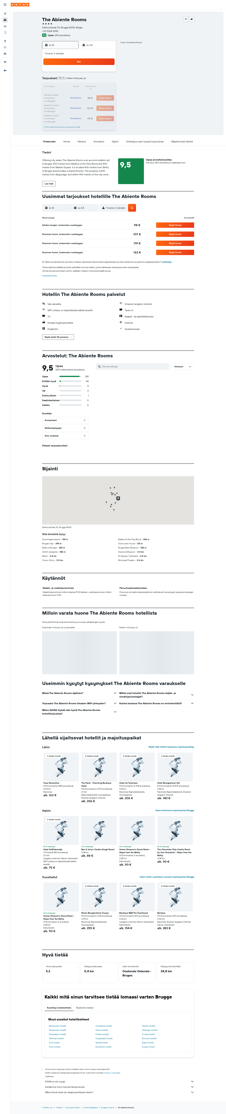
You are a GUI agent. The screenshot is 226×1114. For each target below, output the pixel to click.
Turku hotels (54, 1046)
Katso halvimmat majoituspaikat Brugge (175, 810)
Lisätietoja (166, 262)
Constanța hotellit (103, 1026)
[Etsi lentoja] (5, 14)
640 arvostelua (62, 35)
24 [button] (65, 101)
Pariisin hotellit (148, 1026)
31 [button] (65, 108)
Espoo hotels (148, 1042)
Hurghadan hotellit (104, 1038)
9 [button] (108, 79)
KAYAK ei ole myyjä (119, 1081)
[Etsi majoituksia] (5, 20)
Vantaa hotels (101, 1042)
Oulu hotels (54, 1042)
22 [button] (101, 94)
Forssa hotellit (148, 1034)
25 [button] (72, 101)
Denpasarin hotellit (57, 1034)
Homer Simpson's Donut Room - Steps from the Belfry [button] (134, 851)
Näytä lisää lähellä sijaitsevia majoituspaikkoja (171, 746)
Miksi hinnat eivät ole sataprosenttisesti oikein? (119, 1092)
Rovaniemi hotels (103, 1046)
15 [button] (101, 87)
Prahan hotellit (102, 1034)
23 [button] (108, 94)
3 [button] (65, 79)
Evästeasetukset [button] (49, 275)
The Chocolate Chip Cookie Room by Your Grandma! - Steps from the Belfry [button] (174, 852)
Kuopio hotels (148, 1046)
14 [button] (94, 87)
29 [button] (101, 101)
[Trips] (5, 62)
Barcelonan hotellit (57, 1026)
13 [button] (87, 87)
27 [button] (86, 101)
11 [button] (72, 87)
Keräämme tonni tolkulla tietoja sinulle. (119, 1087)
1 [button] (100, 72)
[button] (5, 4)
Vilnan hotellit (101, 1030)
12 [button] (79, 87)
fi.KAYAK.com (47, 1107)
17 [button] (65, 94)
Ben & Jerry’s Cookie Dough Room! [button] (98, 849)
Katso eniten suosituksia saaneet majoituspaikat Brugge (167, 876)
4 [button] (72, 79)
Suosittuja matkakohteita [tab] (59, 1007)
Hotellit (59, 1107)
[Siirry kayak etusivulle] (20, 4)
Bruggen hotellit (107, 1107)
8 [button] (101, 79)
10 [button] (65, 87)
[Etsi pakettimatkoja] (5, 32)
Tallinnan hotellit (56, 1038)
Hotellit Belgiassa (90, 1107)
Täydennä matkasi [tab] (85, 1007)
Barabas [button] (161, 913)
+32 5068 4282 (50, 31)
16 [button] (108, 87)
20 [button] (86, 94)
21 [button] (94, 94)
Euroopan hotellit (73, 1107)
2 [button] (108, 72)
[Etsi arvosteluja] (135, 366)
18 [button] (72, 94)
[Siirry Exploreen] (5, 41)
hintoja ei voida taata (112, 1073)
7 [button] (93, 79)
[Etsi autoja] (5, 26)
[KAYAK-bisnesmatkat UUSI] (5, 53)
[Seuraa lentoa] (5, 47)
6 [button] (86, 79)
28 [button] (93, 101)
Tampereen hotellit (57, 1030)
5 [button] (79, 79)
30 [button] (108, 101)
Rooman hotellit (149, 1038)
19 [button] (79, 94)
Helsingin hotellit (149, 1030)
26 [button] (79, 101)
